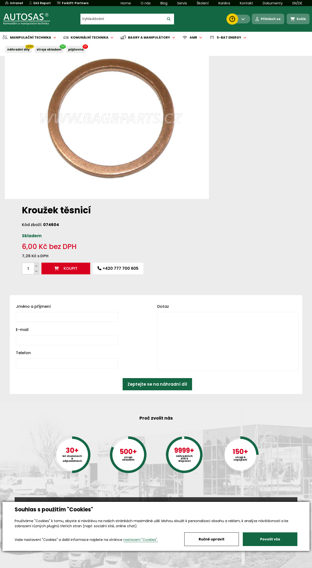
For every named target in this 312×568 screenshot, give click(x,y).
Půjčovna (164, 565)
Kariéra (224, 3)
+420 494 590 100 (154, 501)
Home (126, 3)
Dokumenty (273, 3)
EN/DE (297, 3)
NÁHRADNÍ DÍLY (18, 49)
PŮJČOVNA (76, 49)
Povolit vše (270, 539)
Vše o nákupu (26, 565)
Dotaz (163, 227)
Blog (163, 3)
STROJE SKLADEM (49, 49)
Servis (182, 3)
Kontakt (246, 3)
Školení (203, 3)
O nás (146, 3)
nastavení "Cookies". (140, 539)
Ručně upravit (211, 539)
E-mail (22, 250)
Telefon (23, 274)
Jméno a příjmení (33, 227)
